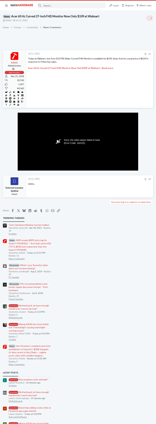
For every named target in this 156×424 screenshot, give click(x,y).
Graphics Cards (117, 301)
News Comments (118, 92)
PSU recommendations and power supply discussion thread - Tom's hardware (130, 120)
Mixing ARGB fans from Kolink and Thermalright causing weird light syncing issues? (130, 161)
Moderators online (116, 325)
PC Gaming (115, 111)
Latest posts (112, 206)
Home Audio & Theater (121, 316)
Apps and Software (119, 250)
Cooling (114, 173)
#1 (98, 54)
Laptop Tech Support (120, 285)
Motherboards (117, 151)
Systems (114, 67)
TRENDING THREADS (115, 52)
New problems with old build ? (130, 213)
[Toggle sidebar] (149, 18)
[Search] (72, 5)
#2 (98, 179)
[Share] (93, 54)
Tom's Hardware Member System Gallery (130, 58)
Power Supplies (117, 133)
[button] (6, 5)
